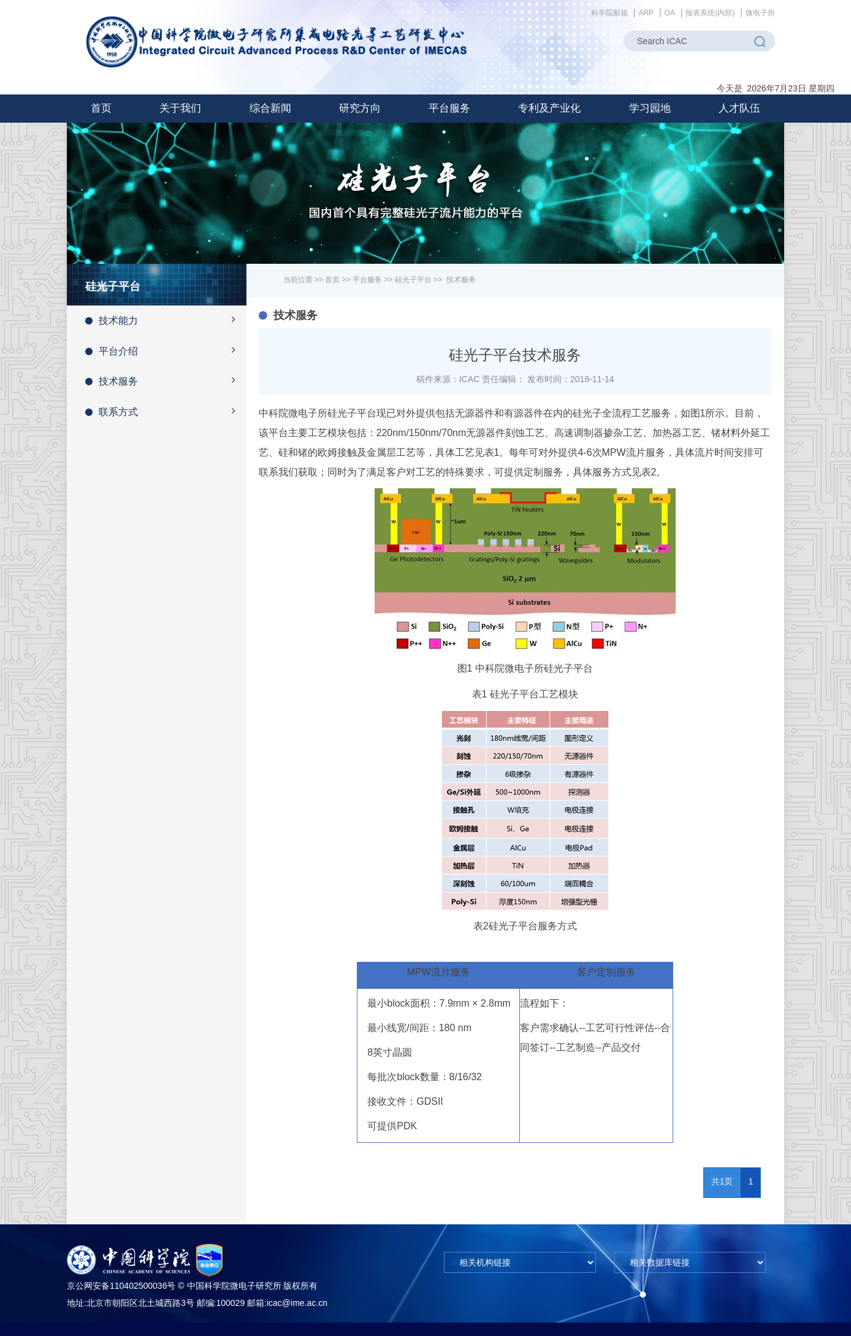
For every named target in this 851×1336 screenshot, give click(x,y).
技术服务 (165, 380)
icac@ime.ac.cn (297, 1303)
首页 (101, 108)
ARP (646, 13)
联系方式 (165, 411)
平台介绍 (165, 350)
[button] (180, 108)
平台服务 (367, 279)
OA (670, 13)
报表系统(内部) (710, 13)
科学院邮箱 (609, 13)
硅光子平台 (413, 279)
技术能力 (165, 319)
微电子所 (760, 13)
